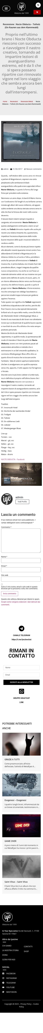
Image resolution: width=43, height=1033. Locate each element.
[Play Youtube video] (21, 474)
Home (5, 101)
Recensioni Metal (27, 101)
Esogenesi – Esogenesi (15, 800)
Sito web (4, 575)
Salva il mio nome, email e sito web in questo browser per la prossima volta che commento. (19, 588)
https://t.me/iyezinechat (21, 639)
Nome (4, 557)
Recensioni (14, 101)
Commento (6, 527)
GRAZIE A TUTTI (12, 759)
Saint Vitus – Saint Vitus (16, 881)
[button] (6, 8)
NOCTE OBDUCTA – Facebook (13, 459)
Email (4, 566)
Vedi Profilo (22, 502)
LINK (21, 702)
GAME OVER (10, 841)
